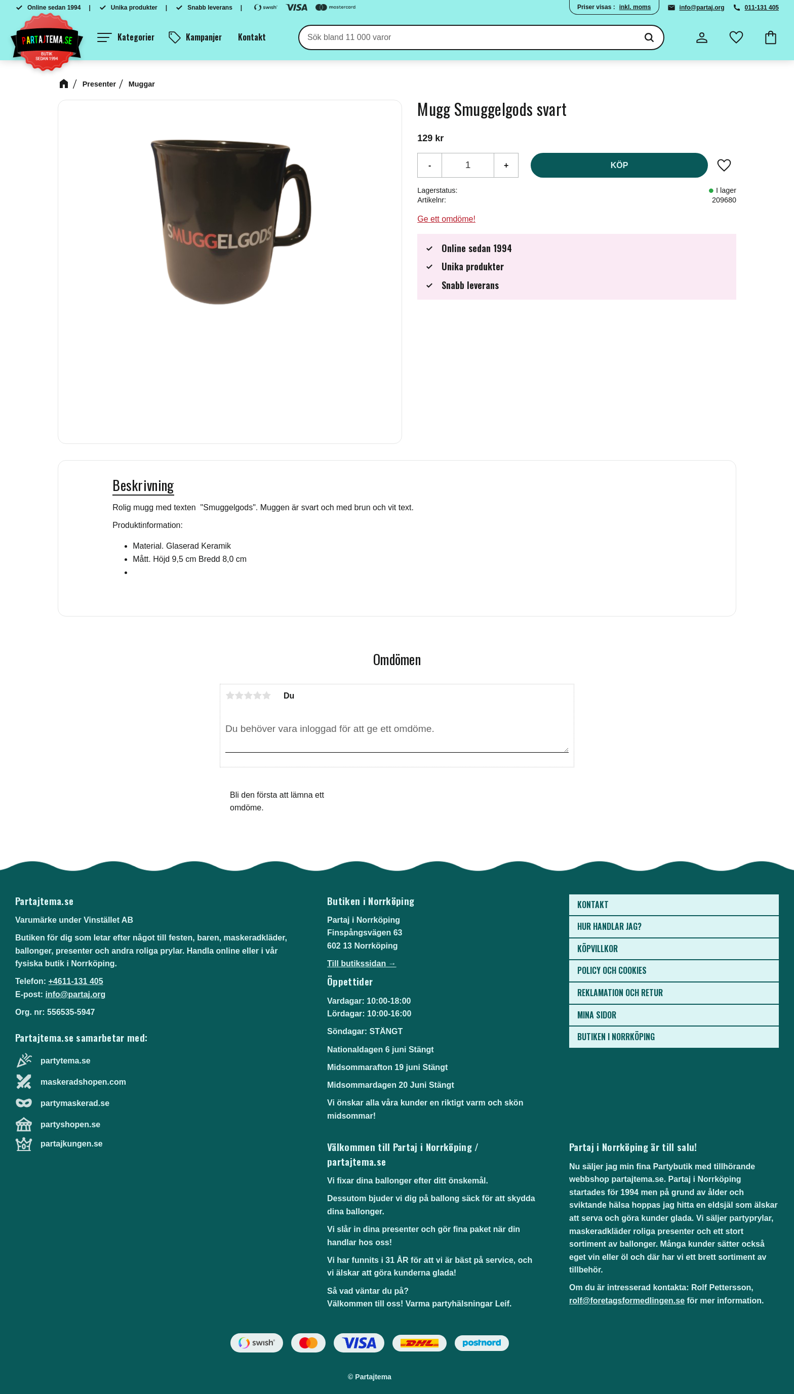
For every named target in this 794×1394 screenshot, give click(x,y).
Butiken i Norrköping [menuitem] (616, 1037)
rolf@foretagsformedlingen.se (627, 1300)
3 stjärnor (248, 695)
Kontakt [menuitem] (252, 37)
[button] (126, 37)
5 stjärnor (266, 695)
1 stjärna (229, 695)
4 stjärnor (257, 695)
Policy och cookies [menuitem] (612, 970)
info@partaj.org (702, 7)
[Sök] (649, 37)
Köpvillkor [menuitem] (597, 948)
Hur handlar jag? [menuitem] (609, 926)
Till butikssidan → (361, 963)
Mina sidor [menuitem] (596, 1015)
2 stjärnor (239, 695)
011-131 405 (762, 7)
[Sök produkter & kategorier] (467, 37)
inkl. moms (635, 7)
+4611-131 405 (75, 981)
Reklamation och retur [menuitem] (620, 993)
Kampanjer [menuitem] (204, 37)
